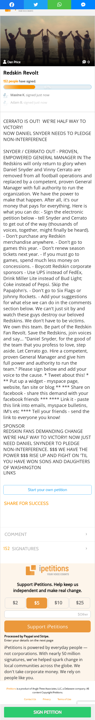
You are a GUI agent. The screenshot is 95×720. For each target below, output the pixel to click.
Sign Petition (47, 712)
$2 (15, 603)
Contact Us (30, 699)
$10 (58, 603)
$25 (80, 603)
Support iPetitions (47, 626)
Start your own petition (47, 489)
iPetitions (11, 688)
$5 (36, 603)
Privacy (47, 699)
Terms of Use (64, 699)
